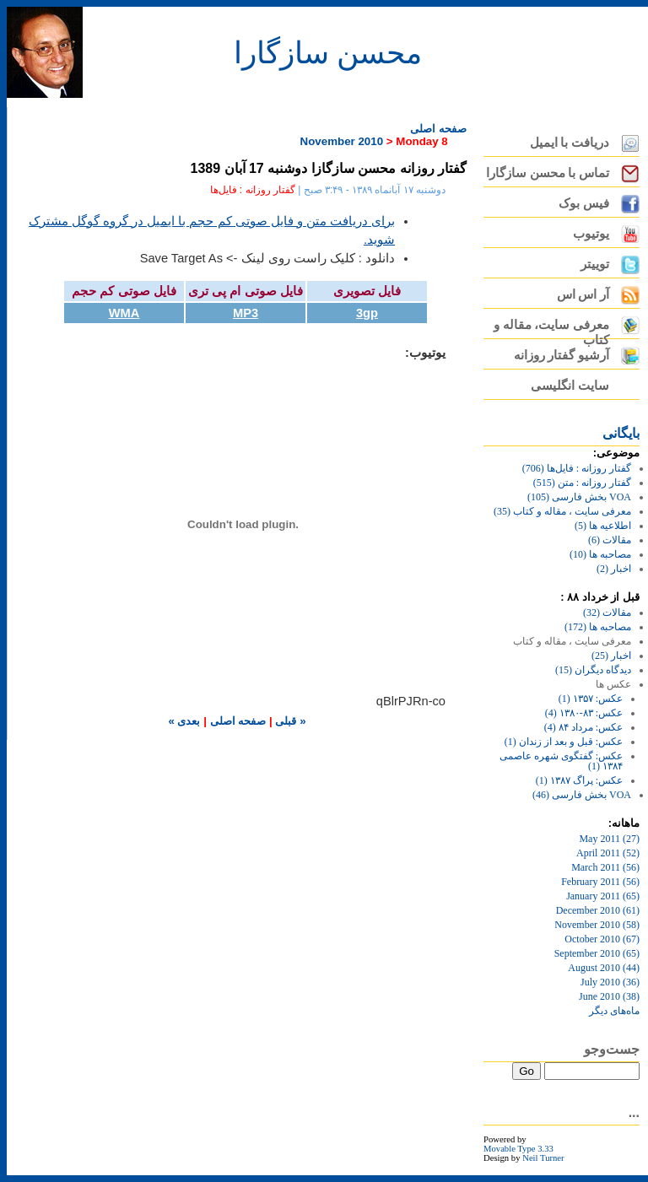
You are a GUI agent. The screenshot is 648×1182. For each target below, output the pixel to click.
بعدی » (184, 721)
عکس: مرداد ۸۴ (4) (583, 727)
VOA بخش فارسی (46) (581, 795)
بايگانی (621, 433)
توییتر (594, 264)
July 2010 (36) (610, 982)
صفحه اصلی (438, 128)
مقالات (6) (609, 540)
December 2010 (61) (598, 910)
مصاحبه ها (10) (600, 554)
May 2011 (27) (609, 839)
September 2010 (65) (597, 953)
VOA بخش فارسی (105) (579, 497)
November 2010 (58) (597, 925)
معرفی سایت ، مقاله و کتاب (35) (562, 511)
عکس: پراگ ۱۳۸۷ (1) (579, 780)
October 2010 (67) (602, 939)
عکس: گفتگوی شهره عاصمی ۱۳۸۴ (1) (561, 761)
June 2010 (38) (609, 996)
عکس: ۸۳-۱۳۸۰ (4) (584, 713)
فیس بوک (584, 203)
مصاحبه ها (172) (597, 627)
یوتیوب (591, 233)
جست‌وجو (612, 1049)
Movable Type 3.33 (518, 1148)
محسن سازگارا (328, 53)
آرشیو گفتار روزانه (561, 355)
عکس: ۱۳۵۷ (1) (591, 698)
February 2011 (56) (600, 882)
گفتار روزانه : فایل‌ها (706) (576, 468)
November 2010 (342, 141)
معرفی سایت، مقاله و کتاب (551, 328)
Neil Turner (543, 1158)
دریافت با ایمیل (569, 142)
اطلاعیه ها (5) (603, 526)
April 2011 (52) (608, 853)
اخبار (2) (614, 569)
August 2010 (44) (604, 968)
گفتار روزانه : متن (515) (582, 482)
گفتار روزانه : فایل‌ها (252, 190)
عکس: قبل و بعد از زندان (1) (564, 742)
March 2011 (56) (605, 867)
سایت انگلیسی (570, 385)
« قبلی (289, 721)
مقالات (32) (607, 612)
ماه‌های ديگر (614, 1011)
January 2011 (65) (603, 896)
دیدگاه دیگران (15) (593, 670)
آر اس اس (583, 294)
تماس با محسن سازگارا (547, 173)
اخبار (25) (611, 655)
